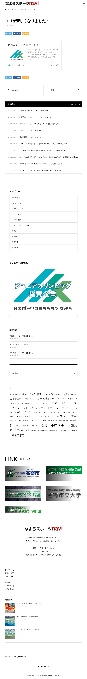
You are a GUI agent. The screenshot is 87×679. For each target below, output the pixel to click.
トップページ (9, 570)
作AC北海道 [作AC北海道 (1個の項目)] (70, 420)
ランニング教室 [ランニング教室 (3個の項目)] (41, 420)
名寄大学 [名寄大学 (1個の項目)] (23, 425)
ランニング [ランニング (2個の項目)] (30, 420)
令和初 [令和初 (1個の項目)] (65, 420)
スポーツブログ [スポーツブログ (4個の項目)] (23, 412)
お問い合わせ (9, 589)
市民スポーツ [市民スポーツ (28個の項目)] (61, 425)
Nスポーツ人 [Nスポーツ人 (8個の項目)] (61, 394)
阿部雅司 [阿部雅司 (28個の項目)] (18, 435)
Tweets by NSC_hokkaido (15, 656)
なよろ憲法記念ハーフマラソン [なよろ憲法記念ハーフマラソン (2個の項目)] (21, 399)
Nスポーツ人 (16, 203)
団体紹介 (15, 236)
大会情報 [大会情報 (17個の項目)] (44, 425)
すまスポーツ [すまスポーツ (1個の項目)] (72, 394)
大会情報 (15, 242)
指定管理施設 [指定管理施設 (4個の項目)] (27, 430)
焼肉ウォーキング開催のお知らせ (21, 336)
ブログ (7, 579)
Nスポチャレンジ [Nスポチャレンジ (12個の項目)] (42, 394)
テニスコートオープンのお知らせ (21, 353)
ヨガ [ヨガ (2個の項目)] (24, 420)
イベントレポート (18, 214)
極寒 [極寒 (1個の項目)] (34, 430)
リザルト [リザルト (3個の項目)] (50, 420)
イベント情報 (16, 220)
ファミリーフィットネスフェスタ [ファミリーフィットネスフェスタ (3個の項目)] (26, 416)
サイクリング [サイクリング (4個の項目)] (38, 403)
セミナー (15, 231)
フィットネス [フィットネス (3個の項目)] (44, 416)
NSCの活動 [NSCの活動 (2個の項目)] (14, 394)
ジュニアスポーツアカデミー (22, 225)
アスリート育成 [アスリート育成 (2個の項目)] (55, 399)
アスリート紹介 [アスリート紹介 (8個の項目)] (40, 398)
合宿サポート (9, 586)
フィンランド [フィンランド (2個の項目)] (54, 416)
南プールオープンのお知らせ (20, 344)
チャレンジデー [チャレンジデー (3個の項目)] (36, 412)
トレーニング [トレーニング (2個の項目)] (47, 412)
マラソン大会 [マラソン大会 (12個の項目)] (68, 416)
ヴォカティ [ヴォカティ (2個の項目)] (58, 420)
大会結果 (15, 247)
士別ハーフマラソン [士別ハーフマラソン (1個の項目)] (32, 425)
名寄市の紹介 (9, 573)
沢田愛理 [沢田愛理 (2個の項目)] (39, 430)
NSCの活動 (16, 198)
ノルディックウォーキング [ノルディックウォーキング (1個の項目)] (60, 412)
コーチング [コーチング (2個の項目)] (28, 403)
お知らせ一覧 (75, 104)
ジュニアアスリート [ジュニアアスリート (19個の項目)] (59, 403)
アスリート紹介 (17, 209)
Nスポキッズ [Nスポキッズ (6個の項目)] (24, 394)
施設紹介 (8, 583)
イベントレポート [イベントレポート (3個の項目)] (68, 399)
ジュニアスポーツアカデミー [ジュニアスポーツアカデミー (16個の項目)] (54, 408)
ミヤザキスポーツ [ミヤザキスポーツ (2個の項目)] (16, 420)
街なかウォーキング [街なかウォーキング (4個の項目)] (52, 430)
